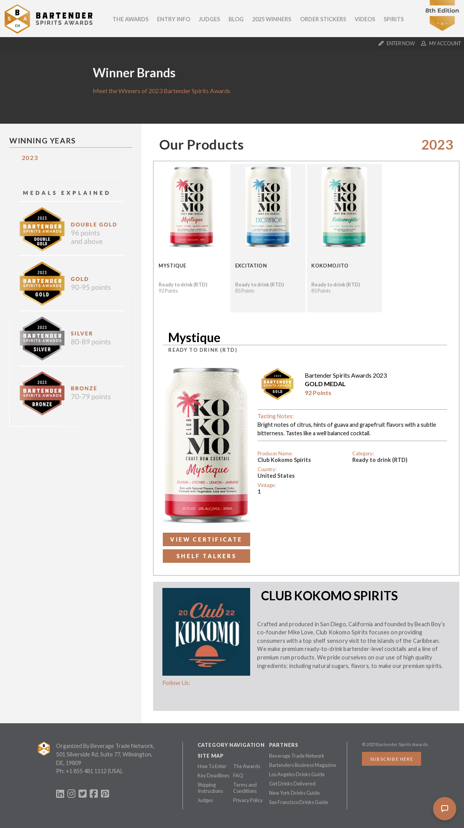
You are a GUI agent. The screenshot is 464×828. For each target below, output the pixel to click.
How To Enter (212, 766)
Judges (209, 19)
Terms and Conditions (245, 788)
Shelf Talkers (206, 556)
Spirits (394, 19)
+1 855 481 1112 (86, 771)
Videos (365, 19)
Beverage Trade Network (296, 756)
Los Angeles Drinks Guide (297, 774)
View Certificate (206, 539)
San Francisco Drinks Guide (298, 802)
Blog (236, 19)
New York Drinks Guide (294, 793)
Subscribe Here (391, 759)
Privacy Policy (248, 800)
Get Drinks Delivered (292, 783)
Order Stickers (323, 19)
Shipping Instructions (210, 788)
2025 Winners (271, 19)
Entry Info (173, 19)
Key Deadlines (213, 775)
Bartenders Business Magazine (302, 765)
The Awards (130, 19)
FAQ (238, 775)
